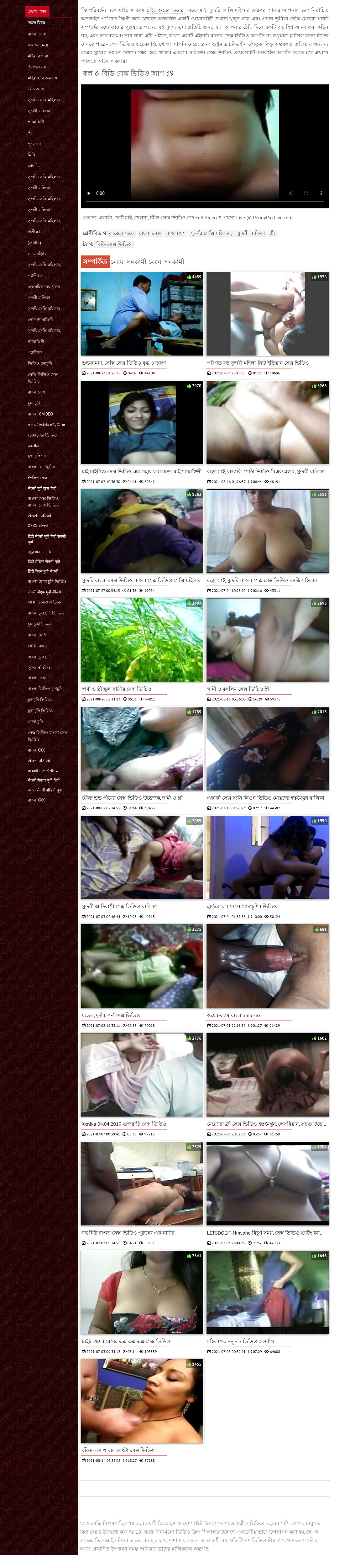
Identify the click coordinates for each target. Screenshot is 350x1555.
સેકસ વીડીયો (39, 761)
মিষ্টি (31, 155)
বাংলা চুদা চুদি (39, 657)
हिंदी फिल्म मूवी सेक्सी (43, 571)
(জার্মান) (34, 242)
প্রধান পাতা (37, 11)
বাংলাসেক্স (36, 392)
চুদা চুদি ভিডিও (40, 710)
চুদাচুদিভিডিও (39, 624)
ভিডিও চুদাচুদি (40, 363)
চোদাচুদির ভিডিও (42, 435)
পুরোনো (34, 144)
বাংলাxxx (36, 750)
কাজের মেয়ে (38, 45)
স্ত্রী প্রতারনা (37, 67)
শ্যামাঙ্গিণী (36, 122)
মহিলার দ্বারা (38, 56)
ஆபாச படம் (39, 551)
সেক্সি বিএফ (37, 646)
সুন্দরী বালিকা (39, 111)
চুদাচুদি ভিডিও (40, 699)
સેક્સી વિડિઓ (39, 515)
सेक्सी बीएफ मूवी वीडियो (45, 592)
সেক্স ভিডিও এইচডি (44, 602)
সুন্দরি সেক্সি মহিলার (44, 100)
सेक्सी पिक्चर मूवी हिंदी (44, 780)
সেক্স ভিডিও (237, 35)
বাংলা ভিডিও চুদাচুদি (45, 688)
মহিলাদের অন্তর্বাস (42, 78)
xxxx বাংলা (38, 525)
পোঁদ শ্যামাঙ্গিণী (40, 319)
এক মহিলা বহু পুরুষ (44, 286)
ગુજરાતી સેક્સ (40, 667)
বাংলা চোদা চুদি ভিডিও (47, 581)
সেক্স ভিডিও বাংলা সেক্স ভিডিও (48, 736)
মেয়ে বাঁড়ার (37, 253)
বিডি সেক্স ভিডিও (114, 244)
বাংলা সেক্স (37, 34)
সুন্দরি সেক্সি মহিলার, (44, 198)
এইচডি (34, 166)
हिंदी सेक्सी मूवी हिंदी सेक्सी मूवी (47, 539)
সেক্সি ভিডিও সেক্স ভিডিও (43, 378)
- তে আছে (36, 89)
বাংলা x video (40, 414)
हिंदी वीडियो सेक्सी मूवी (44, 561)
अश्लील (33, 445)
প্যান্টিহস (35, 275)
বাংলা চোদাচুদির (41, 466)
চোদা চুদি (35, 721)
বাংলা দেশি (37, 635)
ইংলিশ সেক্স (37, 477)
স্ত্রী (30, 133)
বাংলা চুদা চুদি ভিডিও (46, 613)
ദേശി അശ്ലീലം (43, 770)
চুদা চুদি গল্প (37, 455)
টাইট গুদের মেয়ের (166, 10)
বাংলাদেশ (175, 233)
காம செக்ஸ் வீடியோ (46, 424)
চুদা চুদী (34, 403)
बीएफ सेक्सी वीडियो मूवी (45, 790)
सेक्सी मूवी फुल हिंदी (42, 488)
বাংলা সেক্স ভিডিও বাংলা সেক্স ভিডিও (43, 502)
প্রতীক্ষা (34, 231)
